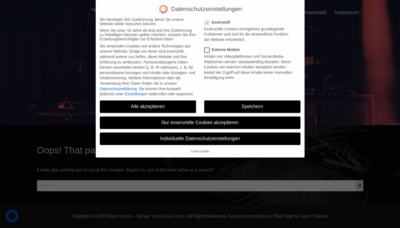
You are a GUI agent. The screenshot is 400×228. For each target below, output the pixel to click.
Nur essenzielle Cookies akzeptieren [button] (200, 119)
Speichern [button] (252, 103)
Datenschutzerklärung (118, 85)
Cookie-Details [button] (200, 147)
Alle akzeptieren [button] (148, 103)
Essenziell (219, 19)
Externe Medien (223, 46)
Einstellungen (136, 90)
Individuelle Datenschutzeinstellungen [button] (200, 135)
